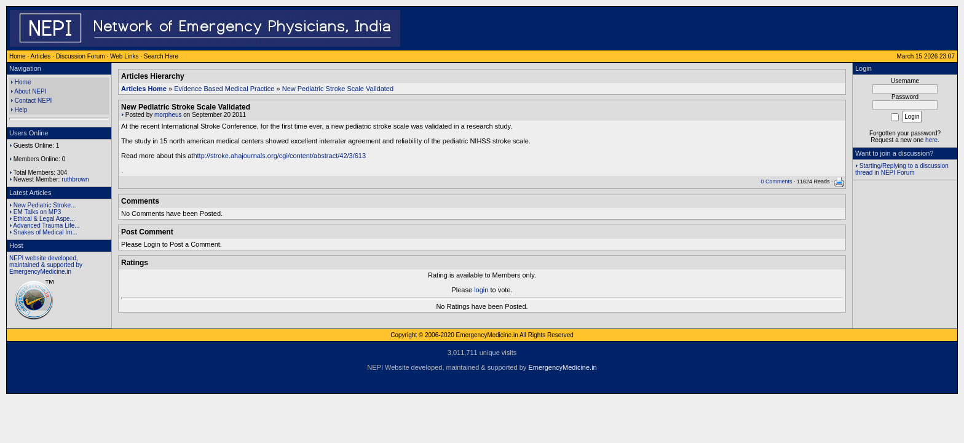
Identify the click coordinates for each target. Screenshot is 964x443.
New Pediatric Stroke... (45, 205)
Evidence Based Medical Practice (224, 88)
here (931, 140)
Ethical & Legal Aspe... (44, 218)
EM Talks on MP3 (37, 212)
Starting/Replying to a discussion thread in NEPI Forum (902, 169)
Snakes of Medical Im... (45, 232)
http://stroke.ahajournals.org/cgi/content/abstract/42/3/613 (279, 155)
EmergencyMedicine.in (562, 367)
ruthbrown (75, 179)
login (481, 289)
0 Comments (776, 181)
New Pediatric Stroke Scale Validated (337, 88)
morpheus (167, 114)
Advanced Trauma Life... (46, 225)
